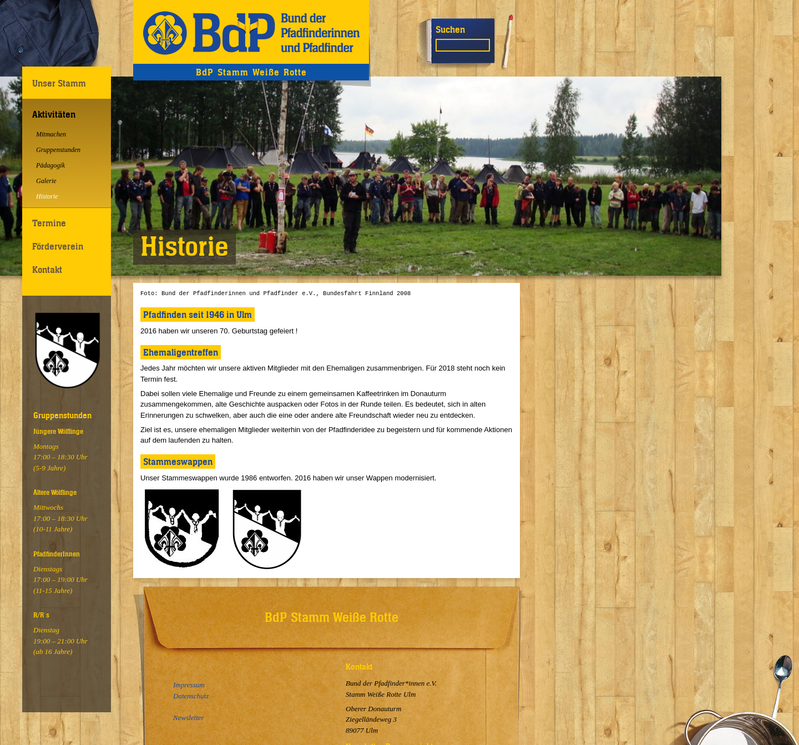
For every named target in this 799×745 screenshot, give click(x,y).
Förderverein (57, 246)
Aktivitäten (53, 114)
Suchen (450, 29)
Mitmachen (51, 134)
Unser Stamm (59, 83)
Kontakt (47, 269)
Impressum (189, 685)
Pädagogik (50, 165)
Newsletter (188, 717)
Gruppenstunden (58, 150)
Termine (49, 223)
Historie (47, 196)
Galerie (46, 181)
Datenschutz (191, 696)
